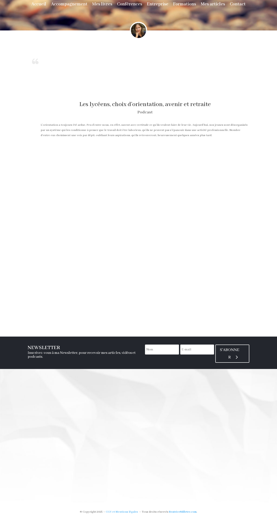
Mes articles (213, 5)
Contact (238, 5)
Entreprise (157, 5)
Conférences (129, 5)
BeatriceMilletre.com (182, 512)
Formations (184, 5)
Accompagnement (69, 5)
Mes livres (102, 5)
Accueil (38, 5)
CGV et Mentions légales (122, 512)
